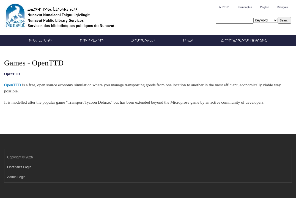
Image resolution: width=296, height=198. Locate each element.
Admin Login (16, 177)
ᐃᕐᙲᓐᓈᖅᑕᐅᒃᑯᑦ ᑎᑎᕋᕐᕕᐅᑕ (244, 40)
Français (282, 7)
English (264, 7)
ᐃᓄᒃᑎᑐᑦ (224, 7)
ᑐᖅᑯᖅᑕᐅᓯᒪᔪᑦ (143, 40)
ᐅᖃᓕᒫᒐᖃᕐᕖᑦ (40, 40)
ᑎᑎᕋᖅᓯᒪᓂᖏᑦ (92, 40)
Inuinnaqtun (245, 7)
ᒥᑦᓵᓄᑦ (188, 40)
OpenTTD (12, 85)
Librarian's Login (19, 167)
